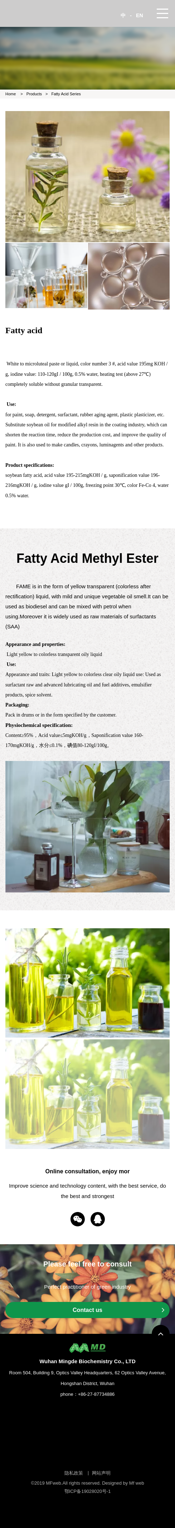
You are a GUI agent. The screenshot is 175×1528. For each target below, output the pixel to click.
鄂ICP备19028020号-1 (87, 1491)
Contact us (118, 1310)
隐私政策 (73, 1473)
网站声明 (101, 1473)
